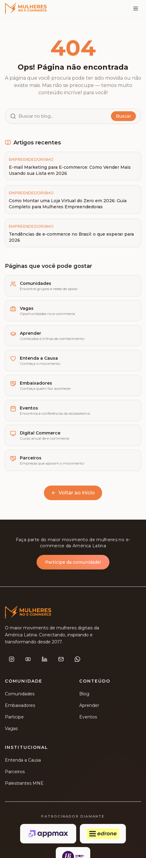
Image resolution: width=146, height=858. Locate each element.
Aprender (89, 706)
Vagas (11, 729)
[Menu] (135, 8)
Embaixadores (20, 706)
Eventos (88, 718)
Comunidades (19, 694)
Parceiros (15, 772)
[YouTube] (28, 660)
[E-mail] (61, 660)
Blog (84, 694)
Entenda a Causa (23, 761)
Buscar (123, 116)
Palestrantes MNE (24, 784)
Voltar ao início (73, 493)
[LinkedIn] (44, 660)
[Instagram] (11, 660)
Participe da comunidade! (73, 563)
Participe (14, 718)
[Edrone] (103, 834)
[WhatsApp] (77, 660)
